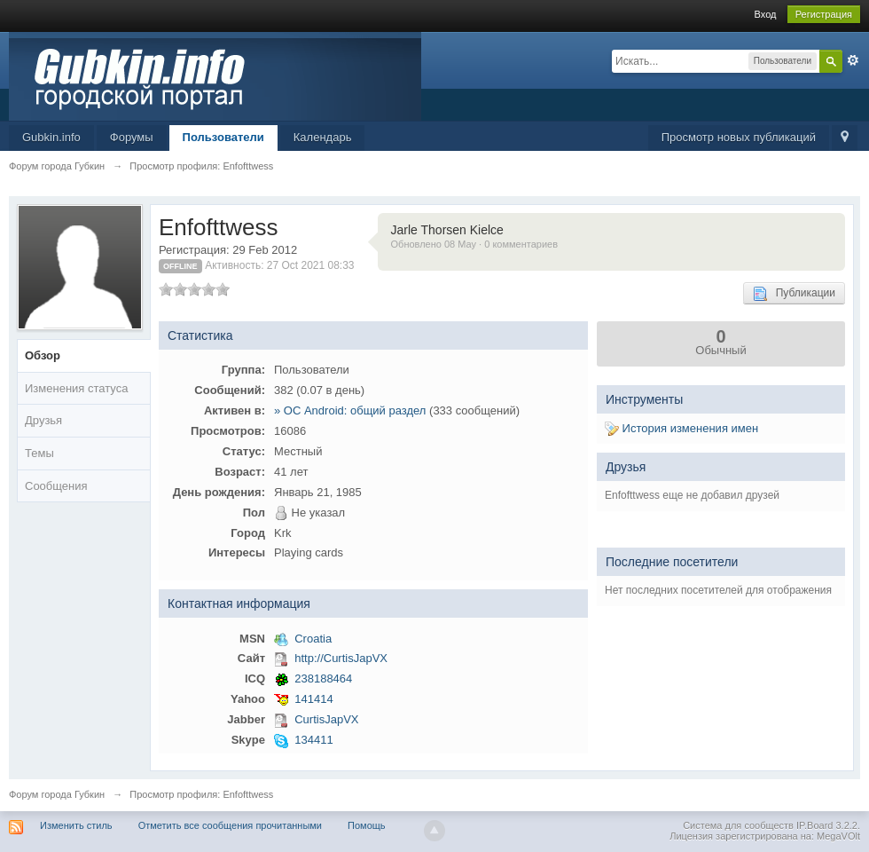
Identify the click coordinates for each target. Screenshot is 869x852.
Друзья (43, 420)
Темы (39, 453)
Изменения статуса (76, 388)
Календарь (323, 137)
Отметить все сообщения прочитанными (230, 825)
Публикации (794, 294)
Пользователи (223, 137)
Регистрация (823, 14)
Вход (766, 14)
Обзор (42, 355)
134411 (313, 739)
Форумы (131, 137)
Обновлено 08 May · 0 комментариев (474, 244)
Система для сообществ (738, 825)
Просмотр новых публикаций (739, 137)
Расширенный (853, 60)
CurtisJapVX (326, 719)
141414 (313, 699)
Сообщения (56, 486)
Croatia (313, 638)
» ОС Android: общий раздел (350, 410)
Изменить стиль (76, 825)
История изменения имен (681, 428)
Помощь (367, 825)
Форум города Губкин (57, 794)
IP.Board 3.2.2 (826, 825)
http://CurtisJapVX (341, 658)
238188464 (323, 678)
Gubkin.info (51, 137)
